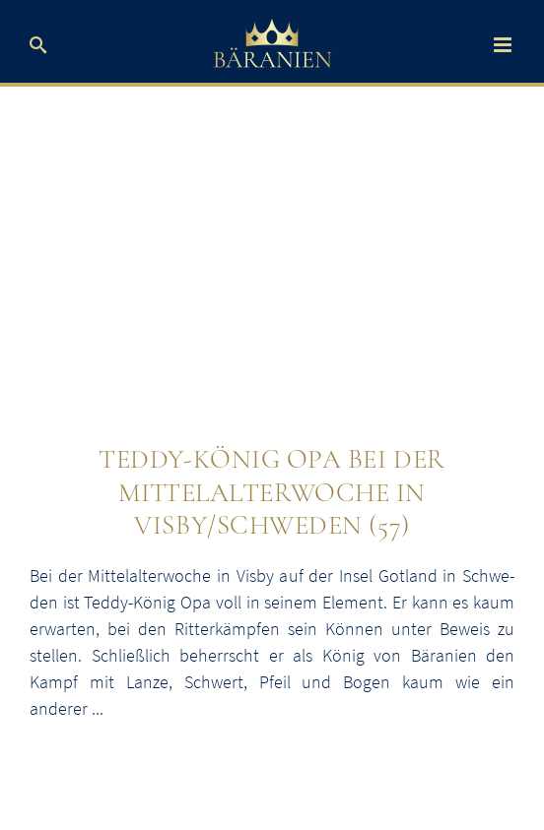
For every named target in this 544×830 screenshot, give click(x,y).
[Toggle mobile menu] (504, 44)
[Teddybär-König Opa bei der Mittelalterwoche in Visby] (272, 277)
